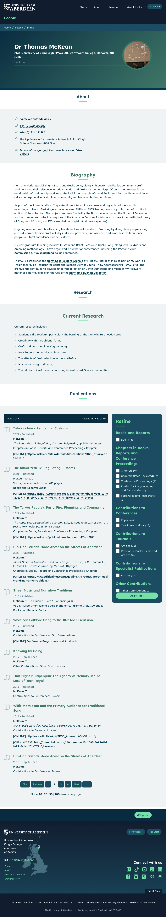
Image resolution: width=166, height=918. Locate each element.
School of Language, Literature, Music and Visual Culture (52, 152)
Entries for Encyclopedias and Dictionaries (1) (137, 488)
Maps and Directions (15, 875)
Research (116, 7)
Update (142, 815)
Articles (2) (128, 575)
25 (45, 794)
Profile (30, 27)
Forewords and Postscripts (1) (138, 498)
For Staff (154, 833)
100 (57, 794)
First (26, 784)
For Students (134, 833)
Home (7, 27)
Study (84, 7)
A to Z (8, 871)
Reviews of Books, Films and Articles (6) (139, 553)
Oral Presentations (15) (135, 525)
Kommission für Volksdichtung (34, 253)
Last (87, 784)
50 (51, 794)
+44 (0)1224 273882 (32, 126)
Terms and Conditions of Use (26, 903)
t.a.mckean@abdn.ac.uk (35, 119)
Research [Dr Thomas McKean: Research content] (83, 292)
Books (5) (127, 439)
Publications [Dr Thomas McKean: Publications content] (83, 393)
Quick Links (136, 7)
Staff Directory (12, 879)
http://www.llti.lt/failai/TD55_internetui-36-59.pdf (59, 736)
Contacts (9, 867)
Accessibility (66, 903)
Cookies (80, 903)
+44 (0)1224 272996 (32, 132)
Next (77, 784)
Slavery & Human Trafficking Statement (107, 903)
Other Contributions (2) (135, 590)
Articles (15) (128, 546)
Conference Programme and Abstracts (52, 641)
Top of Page (154, 892)
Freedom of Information (142, 903)
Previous (39, 784)
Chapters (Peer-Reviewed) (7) (139, 476)
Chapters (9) (129, 470)
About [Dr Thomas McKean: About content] (83, 96)
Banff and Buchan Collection (87, 273)
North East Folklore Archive (65, 261)
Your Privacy (50, 903)
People (10, 18)
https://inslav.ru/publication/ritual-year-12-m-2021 (61, 537)
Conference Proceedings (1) (138, 481)
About (99, 7)
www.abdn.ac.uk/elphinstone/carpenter (80, 221)
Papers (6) (127, 520)
